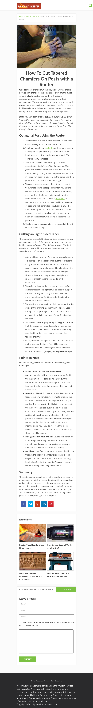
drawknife (60, 198)
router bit (49, 148)
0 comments (64, 589)
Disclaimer (58, 681)
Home (33, 681)
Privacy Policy (49, 681)
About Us (39, 681)
